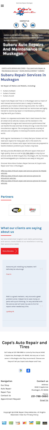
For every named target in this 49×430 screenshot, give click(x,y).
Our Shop (5, 385)
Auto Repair (6, 389)
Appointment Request (11, 399)
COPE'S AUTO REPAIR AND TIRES (16, 35)
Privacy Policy (32, 415)
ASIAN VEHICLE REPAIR (28, 71)
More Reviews (9, 251)
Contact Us (6, 395)
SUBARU (14, 40)
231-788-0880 (28, 153)
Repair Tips (6, 392)
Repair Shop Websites (28, 412)
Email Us (44, 400)
